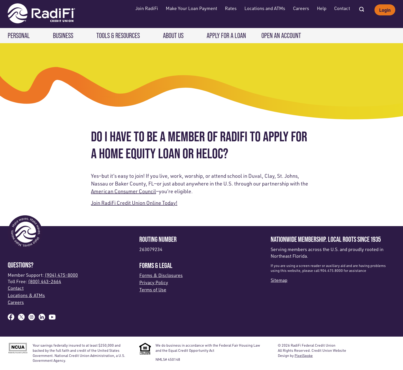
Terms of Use (152, 289)
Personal (19, 35)
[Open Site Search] (361, 7)
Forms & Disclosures (161, 275)
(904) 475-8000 (61, 275)
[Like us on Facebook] (11, 318)
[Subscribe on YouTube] (52, 318)
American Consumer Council (123, 191)
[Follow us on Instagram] (31, 318)
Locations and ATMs (264, 8)
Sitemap (279, 280)
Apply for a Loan (226, 35)
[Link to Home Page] (41, 14)
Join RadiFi (146, 8)
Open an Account (281, 35)
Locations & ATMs (26, 295)
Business (63, 35)
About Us (173, 35)
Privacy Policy (153, 282)
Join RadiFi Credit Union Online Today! (134, 203)
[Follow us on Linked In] (42, 318)
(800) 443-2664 (44, 281)
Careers (301, 8)
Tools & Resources (118, 35)
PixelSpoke (304, 355)
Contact (342, 8)
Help (321, 8)
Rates (231, 8)
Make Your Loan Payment (191, 8)
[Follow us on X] (21, 318)
